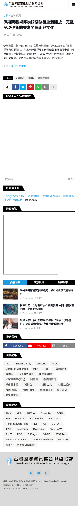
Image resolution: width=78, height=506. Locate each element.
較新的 (9, 179)
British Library (23, 363)
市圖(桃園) (29, 389)
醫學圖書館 (12, 395)
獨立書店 (62, 389)
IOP (45, 423)
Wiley (9, 444)
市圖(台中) (29, 384)
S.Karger (33, 434)
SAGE (46, 434)
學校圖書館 (49, 379)
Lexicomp (22, 429)
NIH (46, 368)
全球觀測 (16, 15)
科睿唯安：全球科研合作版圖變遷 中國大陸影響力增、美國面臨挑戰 (47, 307)
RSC (20, 434)
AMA (8, 413)
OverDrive (39, 429)
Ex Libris (54, 418)
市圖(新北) (11, 389)
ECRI (60, 413)
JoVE (9, 429)
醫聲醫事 (63, 282)
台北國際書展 (26, 374)
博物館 (31, 78)
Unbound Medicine (42, 439)
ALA (8, 363)
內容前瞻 (15, 282)
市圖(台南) (64, 384)
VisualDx (63, 439)
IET (35, 423)
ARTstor (30, 413)
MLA (35, 368)
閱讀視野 (39, 282)
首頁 (5, 15)
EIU (8, 418)
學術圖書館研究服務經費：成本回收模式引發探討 (46, 292)
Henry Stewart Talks (17, 423)
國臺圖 (34, 379)
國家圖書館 (45, 374)
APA (18, 413)
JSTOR (56, 423)
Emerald (20, 418)
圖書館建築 (43, 78)
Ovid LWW (56, 429)
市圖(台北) (47, 384)
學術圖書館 (12, 384)
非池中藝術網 (18, 65)
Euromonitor (37, 418)
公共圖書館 (59, 368)
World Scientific (26, 444)
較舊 (70, 179)
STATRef (60, 434)
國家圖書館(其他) (15, 379)
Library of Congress (17, 368)
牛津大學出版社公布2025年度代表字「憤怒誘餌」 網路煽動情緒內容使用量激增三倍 (45, 322)
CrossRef (41, 363)
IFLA (55, 363)
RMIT (9, 434)
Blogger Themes (35, 499)
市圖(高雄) (46, 389)
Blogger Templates (56, 499)
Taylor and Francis (16, 439)
